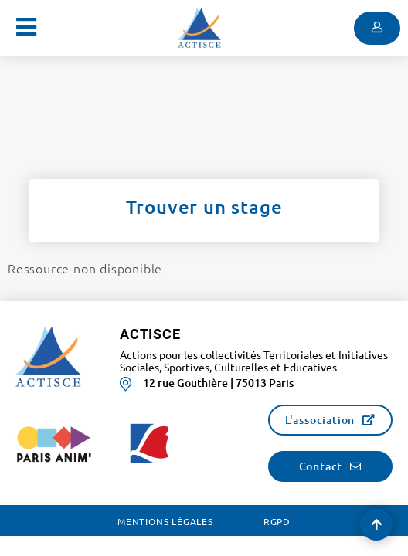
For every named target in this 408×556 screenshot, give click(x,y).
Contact (321, 466)
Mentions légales (165, 521)
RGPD (277, 521)
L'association (320, 419)
